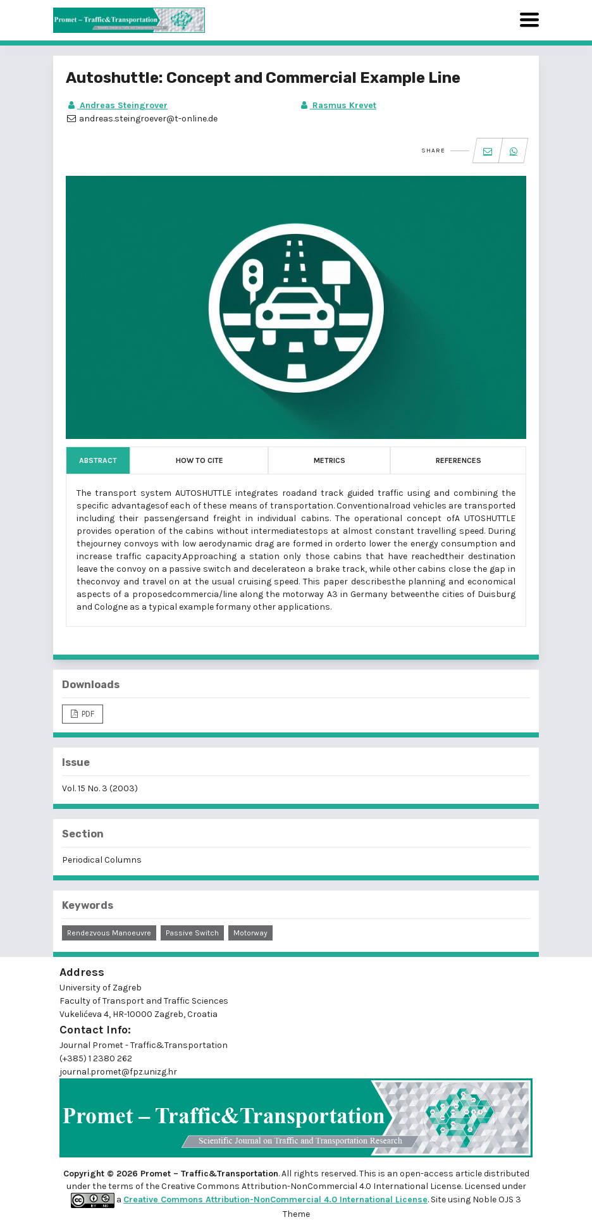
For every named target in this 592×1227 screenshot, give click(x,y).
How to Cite (199, 460)
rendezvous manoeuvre (109, 932)
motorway (250, 932)
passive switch (192, 932)
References (458, 460)
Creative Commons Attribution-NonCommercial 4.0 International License (275, 1199)
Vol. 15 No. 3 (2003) (100, 788)
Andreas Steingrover (117, 105)
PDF (87, 713)
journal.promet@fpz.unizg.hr (118, 1071)
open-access (427, 1173)
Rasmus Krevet (337, 105)
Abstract (98, 460)
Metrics (329, 460)
